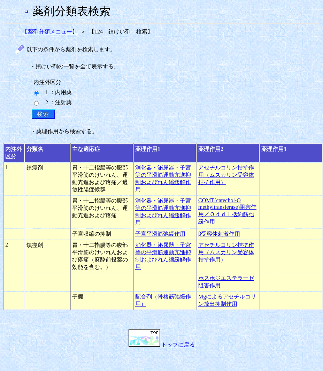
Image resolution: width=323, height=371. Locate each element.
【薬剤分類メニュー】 (50, 32)
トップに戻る (162, 345)
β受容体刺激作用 (219, 234)
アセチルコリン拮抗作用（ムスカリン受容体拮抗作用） (226, 175)
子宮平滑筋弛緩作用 (160, 234)
